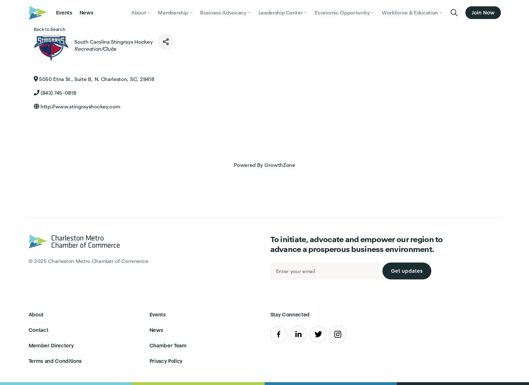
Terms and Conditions (55, 361)
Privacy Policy (166, 361)
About (36, 314)
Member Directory (51, 345)
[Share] (166, 42)
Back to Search (49, 29)
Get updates (406, 271)
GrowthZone (279, 165)
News (86, 12)
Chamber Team (168, 345)
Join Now (483, 12)
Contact (38, 330)
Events (64, 12)
